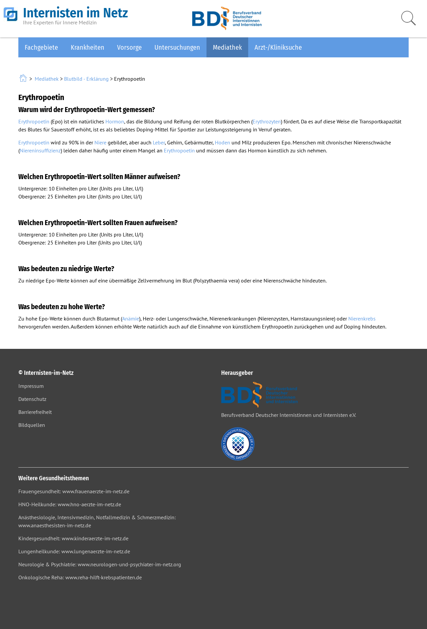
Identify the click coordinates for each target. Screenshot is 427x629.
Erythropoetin (33, 121)
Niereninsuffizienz (40, 150)
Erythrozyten (267, 121)
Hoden (222, 142)
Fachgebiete (41, 47)
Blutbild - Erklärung (86, 78)
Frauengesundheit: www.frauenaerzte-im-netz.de (73, 491)
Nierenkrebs (362, 318)
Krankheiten (87, 47)
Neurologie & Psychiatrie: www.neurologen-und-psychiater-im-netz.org (99, 564)
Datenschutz (32, 399)
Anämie (130, 318)
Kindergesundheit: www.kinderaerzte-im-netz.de (73, 538)
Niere (100, 142)
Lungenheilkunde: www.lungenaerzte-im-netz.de (74, 551)
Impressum (31, 386)
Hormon (114, 121)
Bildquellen (31, 425)
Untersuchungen (177, 47)
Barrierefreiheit (35, 412)
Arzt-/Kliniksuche (278, 47)
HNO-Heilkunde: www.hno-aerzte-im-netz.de (69, 504)
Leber (159, 142)
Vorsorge (129, 47)
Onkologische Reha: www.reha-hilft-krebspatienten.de (80, 577)
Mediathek (227, 47)
